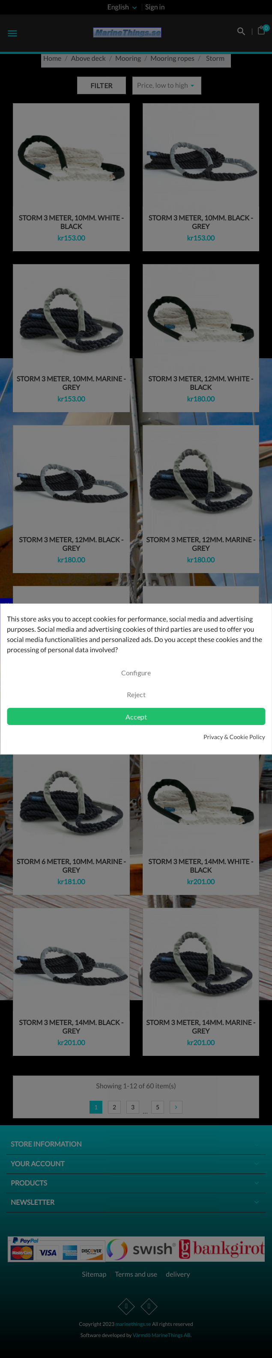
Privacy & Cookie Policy (234, 736)
